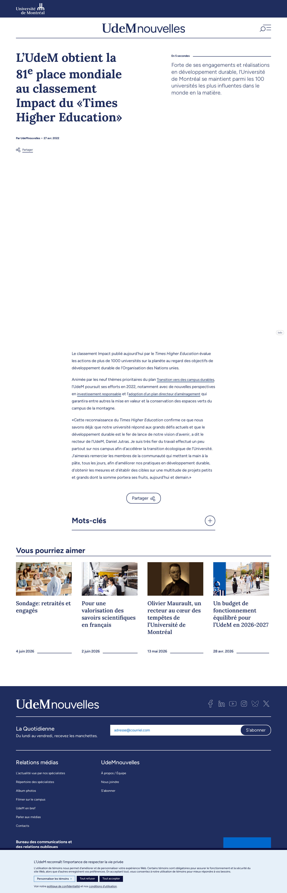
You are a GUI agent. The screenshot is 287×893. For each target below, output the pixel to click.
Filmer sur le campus (30, 807)
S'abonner (255, 738)
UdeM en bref (25, 816)
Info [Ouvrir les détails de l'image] (280, 340)
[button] (265, 31)
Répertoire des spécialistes (35, 790)
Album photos (26, 799)
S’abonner (108, 799)
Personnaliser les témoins (54, 879)
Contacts (22, 834)
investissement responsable (126, 401)
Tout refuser (87, 878)
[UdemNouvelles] (143, 31)
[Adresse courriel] (175, 738)
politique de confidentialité (63, 886)
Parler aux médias (28, 825)
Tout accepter (111, 878)
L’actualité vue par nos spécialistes (40, 781)
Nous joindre (110, 790)
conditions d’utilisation (103, 886)
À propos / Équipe (113, 781)
